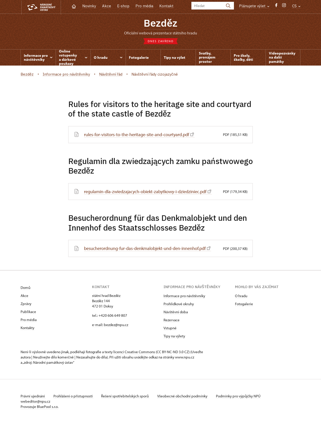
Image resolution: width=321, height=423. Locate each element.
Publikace (28, 311)
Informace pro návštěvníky (184, 295)
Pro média (144, 6)
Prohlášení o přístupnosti (74, 395)
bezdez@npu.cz (116, 324)
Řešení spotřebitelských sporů (126, 395)
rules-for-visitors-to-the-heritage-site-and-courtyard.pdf (139, 135)
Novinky (89, 6)
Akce (106, 6)
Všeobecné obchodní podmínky (183, 395)
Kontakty (27, 327)
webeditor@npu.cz (35, 401)
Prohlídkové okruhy (179, 303)
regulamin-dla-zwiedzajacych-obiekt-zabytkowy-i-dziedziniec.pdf (147, 191)
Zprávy (26, 303)
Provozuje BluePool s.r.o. (39, 406)
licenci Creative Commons (134, 351)
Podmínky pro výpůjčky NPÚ (239, 395)
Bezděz (160, 23)
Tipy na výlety (174, 335)
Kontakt (166, 6)
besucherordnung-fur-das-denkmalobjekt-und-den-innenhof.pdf (147, 248)
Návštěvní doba (176, 311)
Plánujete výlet (254, 6)
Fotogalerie (244, 303)
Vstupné (170, 327)
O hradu (241, 295)
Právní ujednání (33, 395)
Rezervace (172, 319)
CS (296, 6)
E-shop (123, 6)
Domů (25, 287)
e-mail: (97, 324)
